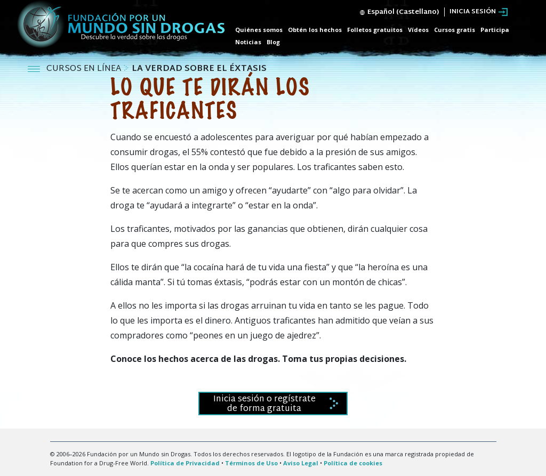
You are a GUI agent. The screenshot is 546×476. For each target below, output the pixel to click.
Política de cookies (353, 463)
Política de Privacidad (185, 463)
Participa (494, 30)
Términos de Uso (251, 463)
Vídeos (418, 30)
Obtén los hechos (315, 30)
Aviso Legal (300, 463)
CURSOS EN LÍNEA (84, 69)
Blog (273, 42)
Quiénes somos (259, 30)
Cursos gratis (454, 30)
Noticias (248, 42)
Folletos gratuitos (375, 30)
